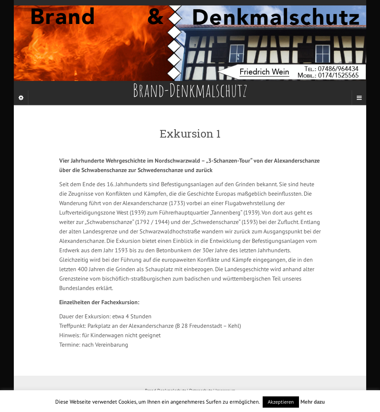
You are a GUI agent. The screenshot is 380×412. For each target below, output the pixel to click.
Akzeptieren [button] (281, 402)
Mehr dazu (312, 401)
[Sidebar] (21, 97)
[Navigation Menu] (359, 97)
